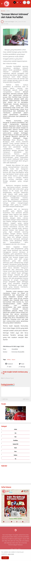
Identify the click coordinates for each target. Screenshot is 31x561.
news (15, 451)
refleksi (8, 10)
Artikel (15, 429)
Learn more (11, 554)
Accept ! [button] (5, 558)
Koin (15, 437)
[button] (2, 3)
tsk (15, 459)
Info (15, 433)
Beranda (3, 10)
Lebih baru (5, 399)
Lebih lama (26, 399)
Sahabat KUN (15, 444)
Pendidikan (15, 440)
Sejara (13, 359)
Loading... (16, 474)
